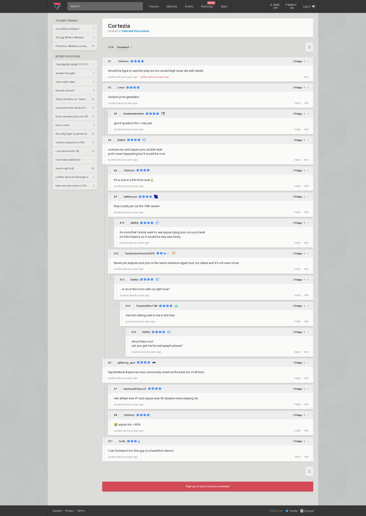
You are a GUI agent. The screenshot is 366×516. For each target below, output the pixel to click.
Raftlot (121, 140)
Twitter (291, 510)
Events (189, 6)
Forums (154, 6)
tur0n (122, 441)
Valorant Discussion (135, 31)
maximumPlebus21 (134, 388)
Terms (81, 510)
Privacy (69, 510)
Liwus (121, 87)
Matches (172, 6)
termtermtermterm (133, 113)
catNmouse (130, 196)
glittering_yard (126, 362)
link (306, 77)
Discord (307, 511)
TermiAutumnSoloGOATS (140, 253)
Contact (57, 510)
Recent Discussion (68, 56)
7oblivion (123, 61)
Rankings (208, 4)
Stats (224, 6)
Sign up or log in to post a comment (207, 486)
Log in (309, 6)
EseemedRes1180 (147, 305)
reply (297, 103)
